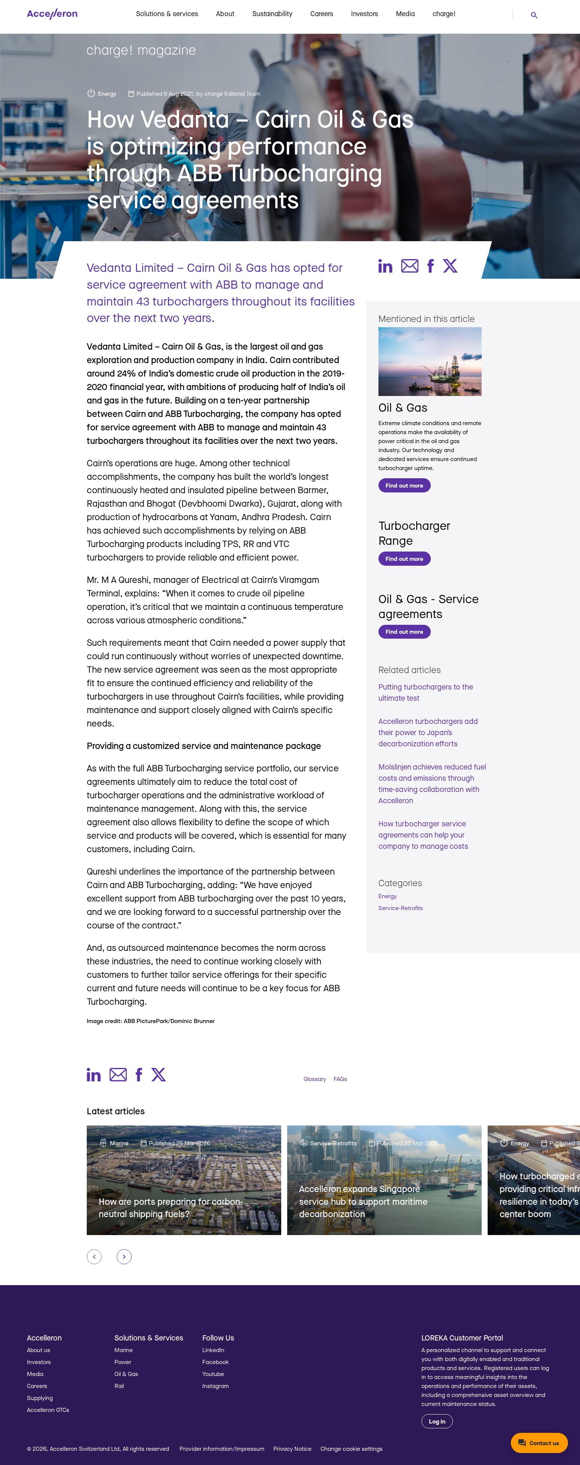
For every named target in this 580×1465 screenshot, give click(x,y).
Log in (437, 1421)
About (225, 13)
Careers (321, 13)
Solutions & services (167, 13)
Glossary (315, 1078)
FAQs (340, 1078)
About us (38, 1350)
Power (122, 1362)
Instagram (215, 1385)
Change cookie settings (351, 1448)
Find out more (404, 485)
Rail (119, 1385)
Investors (364, 13)
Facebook (215, 1362)
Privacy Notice (292, 1448)
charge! (444, 13)
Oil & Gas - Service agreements (428, 606)
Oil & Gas (402, 407)
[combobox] (534, 14)
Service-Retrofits (400, 908)
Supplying (40, 1397)
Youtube (213, 1374)
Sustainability (272, 13)
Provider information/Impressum (221, 1448)
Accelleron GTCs (48, 1409)
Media (405, 13)
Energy (107, 93)
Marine (119, 1143)
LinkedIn (213, 1350)
